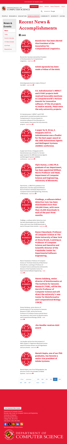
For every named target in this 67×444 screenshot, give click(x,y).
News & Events (33, 16)
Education (22, 16)
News (6, 31)
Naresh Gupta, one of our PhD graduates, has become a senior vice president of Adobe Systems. (48, 357)
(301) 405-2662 (15, 420)
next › (38, 382)
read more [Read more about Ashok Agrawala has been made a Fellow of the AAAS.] (30, 85)
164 (59, 379)
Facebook (5, 424)
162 (51, 379)
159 (38, 379)
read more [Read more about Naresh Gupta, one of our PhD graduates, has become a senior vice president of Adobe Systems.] (30, 373)
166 (25, 382)
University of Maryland (33, 2)
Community (45, 16)
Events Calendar (9, 38)
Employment (34, 6)
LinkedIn (17, 424)
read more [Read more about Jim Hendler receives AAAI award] (35, 347)
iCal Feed (7, 45)
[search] (51, 11)
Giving (62, 16)
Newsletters (8, 49)
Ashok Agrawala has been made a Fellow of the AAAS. (47, 68)
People (5, 16)
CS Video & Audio (9, 42)
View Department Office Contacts (12, 408)
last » (43, 382)
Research (13, 16)
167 (29, 382)
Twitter (9, 424)
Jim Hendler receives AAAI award (47, 326)
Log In (63, 6)
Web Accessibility (9, 427)
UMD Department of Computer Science (15, 8)
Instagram (13, 424)
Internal (46, 6)
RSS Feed (21, 424)
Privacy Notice (19, 427)
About (41, 6)
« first (21, 379)
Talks (6, 34)
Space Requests (55, 6)
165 (21, 382)
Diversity (54, 16)
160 (42, 379)
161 (47, 379)
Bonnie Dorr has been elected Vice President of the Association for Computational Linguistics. (48, 44)
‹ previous (28, 379)
